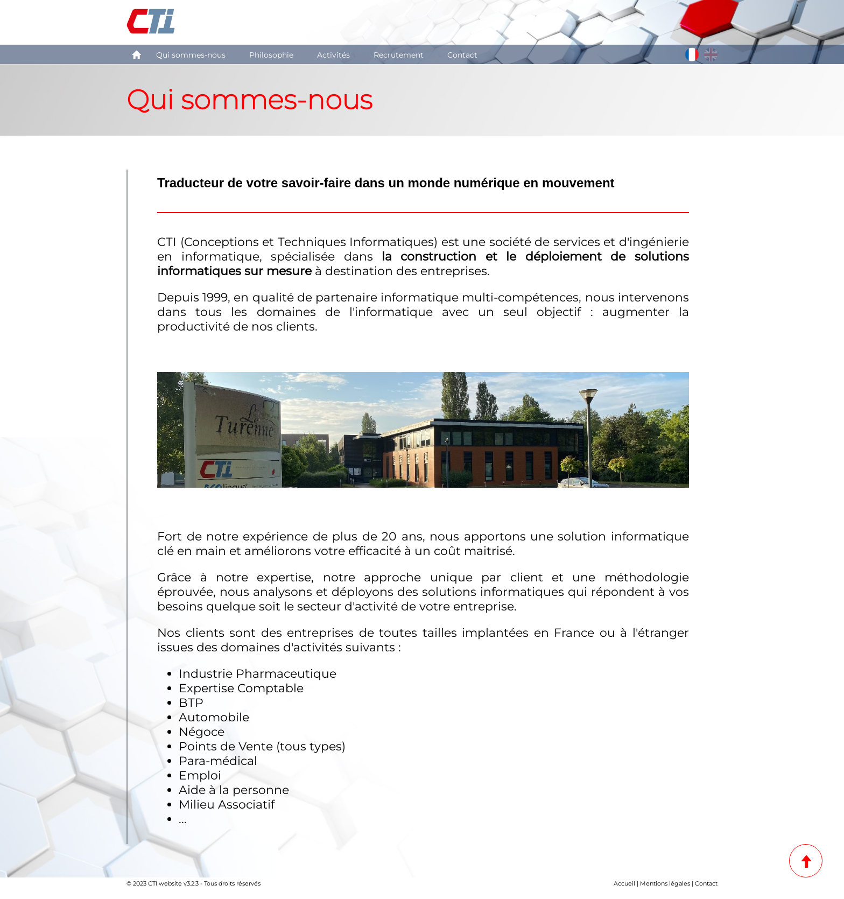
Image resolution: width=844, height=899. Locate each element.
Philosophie (271, 55)
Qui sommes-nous (191, 55)
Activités (333, 55)
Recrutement (399, 55)
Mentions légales (665, 883)
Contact (462, 55)
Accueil (624, 883)
